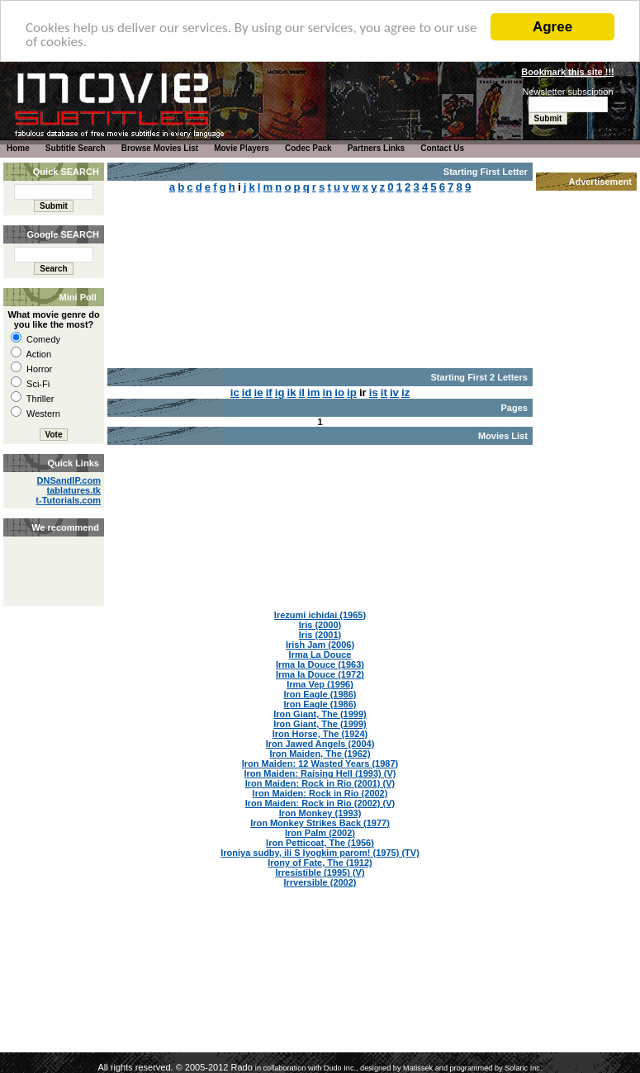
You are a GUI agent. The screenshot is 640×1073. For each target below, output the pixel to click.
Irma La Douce (320, 654)
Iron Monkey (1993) (320, 813)
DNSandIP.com (69, 480)
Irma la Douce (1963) (320, 664)
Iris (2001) (320, 635)
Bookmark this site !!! (567, 72)
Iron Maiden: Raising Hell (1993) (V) (320, 773)
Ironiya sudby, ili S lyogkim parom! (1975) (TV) (320, 853)
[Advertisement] (52, 553)
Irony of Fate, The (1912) (320, 862)
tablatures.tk (74, 490)
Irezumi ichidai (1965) (320, 615)
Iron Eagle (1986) (319, 694)
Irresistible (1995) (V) (319, 872)
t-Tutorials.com (68, 500)
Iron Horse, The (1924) (320, 734)
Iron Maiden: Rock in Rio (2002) (320, 793)
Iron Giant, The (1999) (319, 714)
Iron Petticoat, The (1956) (320, 843)
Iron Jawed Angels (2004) (320, 744)
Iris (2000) (320, 625)
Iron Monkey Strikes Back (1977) (320, 823)
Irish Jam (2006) (320, 645)
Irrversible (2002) (319, 882)
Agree (552, 27)
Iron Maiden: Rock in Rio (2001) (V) (320, 783)
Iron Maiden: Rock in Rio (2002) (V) (320, 803)
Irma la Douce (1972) (320, 674)
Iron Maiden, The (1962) (319, 754)
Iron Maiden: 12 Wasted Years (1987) (320, 763)
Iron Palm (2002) (320, 833)
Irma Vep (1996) (320, 684)
